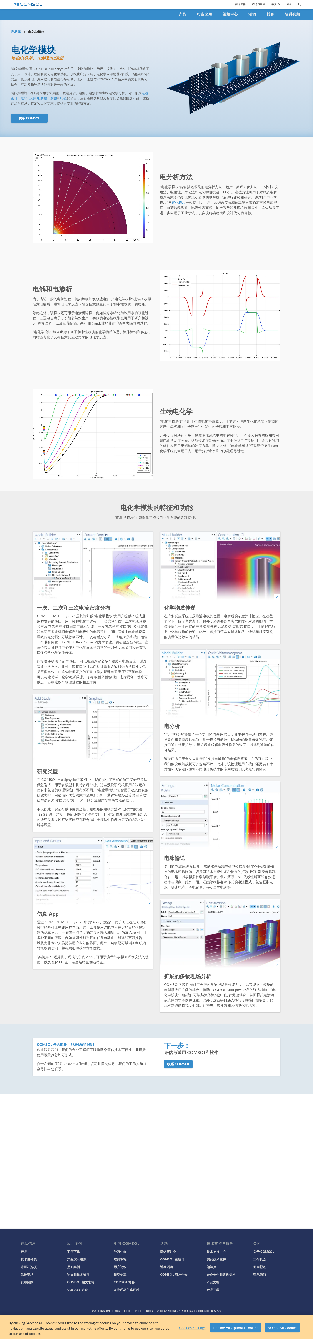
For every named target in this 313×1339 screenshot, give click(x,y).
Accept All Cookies (282, 1327)
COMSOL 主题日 (172, 1259)
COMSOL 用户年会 (174, 1274)
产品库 (16, 31)
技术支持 (240, 4)
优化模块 (179, 202)
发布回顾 (27, 1282)
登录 (289, 4)
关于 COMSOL (263, 1251)
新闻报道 (259, 1267)
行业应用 (204, 14)
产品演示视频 (76, 1259)
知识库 (211, 1267)
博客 (270, 14)
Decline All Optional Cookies (235, 1327)
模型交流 (120, 1274)
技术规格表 (29, 1259)
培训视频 (292, 14)
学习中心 (120, 1251)
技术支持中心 (216, 1251)
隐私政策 (105, 1310)
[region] (156, 1327)
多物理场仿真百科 (126, 1289)
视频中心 (230, 14)
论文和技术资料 (78, 1274)
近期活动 (166, 1267)
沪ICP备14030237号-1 (170, 1310)
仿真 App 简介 (77, 1289)
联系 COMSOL (29, 118)
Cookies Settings (192, 1327)
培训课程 (120, 1259)
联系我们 (259, 1274)
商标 (117, 1310)
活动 (252, 14)
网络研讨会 (168, 1251)
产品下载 (213, 1289)
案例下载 (73, 1251)
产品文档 (213, 1282)
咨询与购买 (258, 4)
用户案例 (73, 1267)
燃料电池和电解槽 (34, 98)
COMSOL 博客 (124, 1282)
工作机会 (259, 1259)
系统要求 (27, 1274)
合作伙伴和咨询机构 (221, 1274)
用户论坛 (120, 1267)
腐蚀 (53, 98)
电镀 (63, 98)
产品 (182, 14)
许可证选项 (29, 1267)
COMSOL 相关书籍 (81, 1282)
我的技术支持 (216, 1259)
